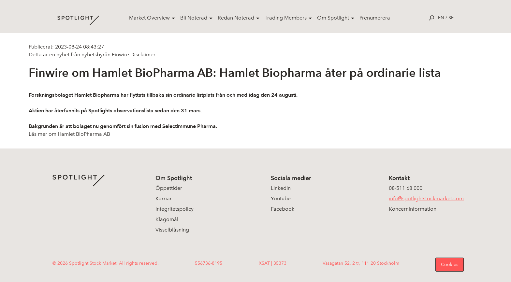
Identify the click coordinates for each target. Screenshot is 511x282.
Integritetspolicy (174, 209)
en (441, 18)
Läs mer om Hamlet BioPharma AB (69, 134)
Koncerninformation (412, 209)
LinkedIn (281, 188)
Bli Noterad (193, 18)
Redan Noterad (236, 18)
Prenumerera (374, 18)
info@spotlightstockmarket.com (426, 198)
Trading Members (286, 18)
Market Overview (149, 18)
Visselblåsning (172, 230)
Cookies (449, 264)
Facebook (282, 209)
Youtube (281, 198)
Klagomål (166, 219)
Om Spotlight (333, 18)
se (451, 18)
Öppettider (168, 188)
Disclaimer (142, 54)
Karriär (163, 198)
